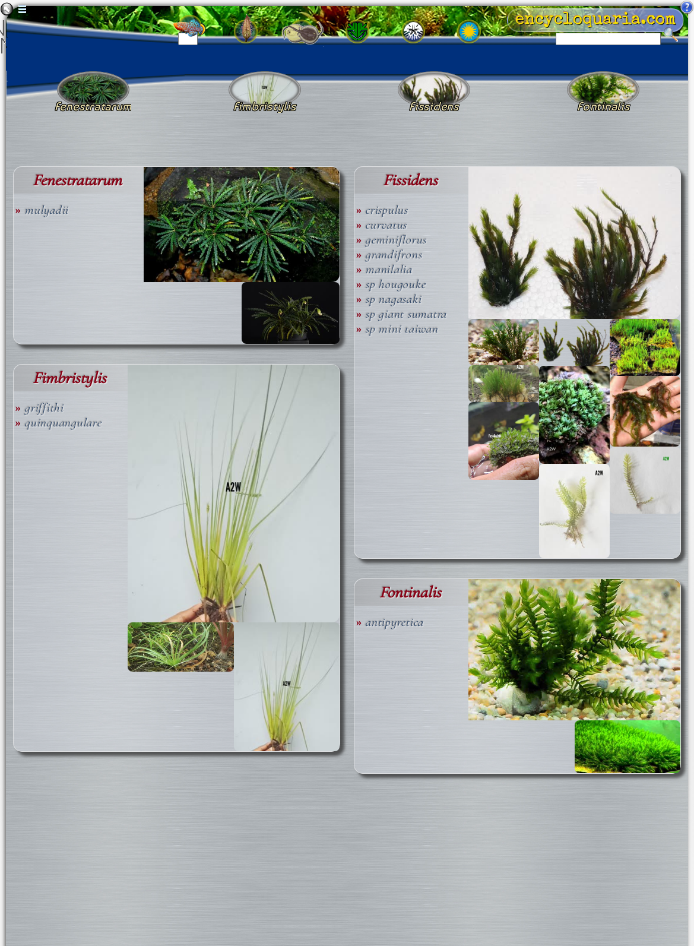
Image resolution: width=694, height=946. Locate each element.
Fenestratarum (77, 180)
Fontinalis (410, 592)
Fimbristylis (69, 378)
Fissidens (410, 180)
